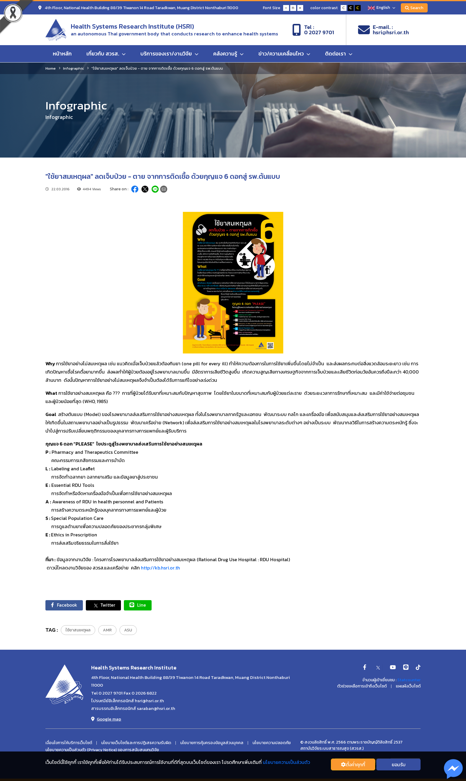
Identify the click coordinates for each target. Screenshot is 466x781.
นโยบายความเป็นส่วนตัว (286, 762)
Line (140, 605)
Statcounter (409, 680)
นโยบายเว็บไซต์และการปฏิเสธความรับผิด (136, 743)
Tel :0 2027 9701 (313, 30)
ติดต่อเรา (338, 54)
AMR (107, 630)
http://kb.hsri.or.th (160, 567)
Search (414, 8)
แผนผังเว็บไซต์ (408, 686)
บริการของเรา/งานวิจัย (169, 54)
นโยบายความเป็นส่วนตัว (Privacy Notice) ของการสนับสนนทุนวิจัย (102, 750)
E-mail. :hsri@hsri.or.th (383, 30)
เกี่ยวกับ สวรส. (106, 54)
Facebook (64, 605)
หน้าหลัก (62, 54)
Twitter (105, 605)
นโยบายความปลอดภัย (271, 743)
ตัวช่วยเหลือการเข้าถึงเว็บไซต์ (362, 686)
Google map (106, 719)
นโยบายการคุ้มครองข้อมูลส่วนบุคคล (211, 743)
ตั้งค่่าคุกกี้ (353, 764)
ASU (128, 630)
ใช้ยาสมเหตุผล (78, 630)
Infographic (73, 68)
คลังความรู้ (228, 54)
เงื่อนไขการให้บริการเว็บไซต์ (68, 743)
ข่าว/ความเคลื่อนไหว (284, 54)
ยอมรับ (399, 764)
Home (50, 68)
